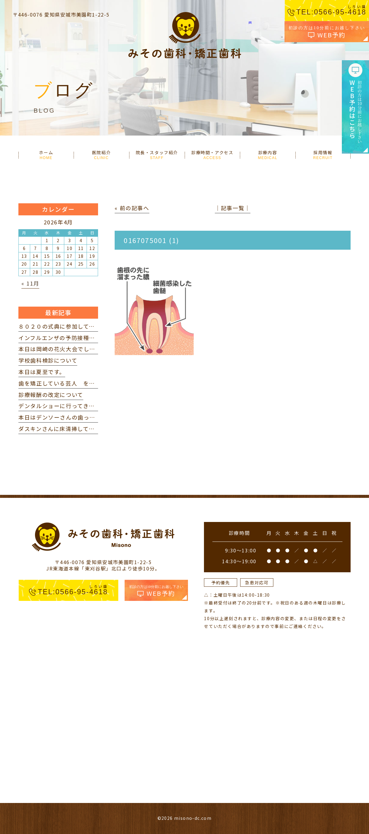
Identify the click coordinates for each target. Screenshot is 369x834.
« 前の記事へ (132, 208)
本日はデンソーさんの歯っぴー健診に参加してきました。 (95, 417)
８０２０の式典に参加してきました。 (68, 326)
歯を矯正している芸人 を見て (59, 383)
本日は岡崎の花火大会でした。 (59, 349)
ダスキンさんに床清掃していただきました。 (77, 429)
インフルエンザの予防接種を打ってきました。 (80, 338)
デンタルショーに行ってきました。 (65, 406)
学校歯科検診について (47, 360)
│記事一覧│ (232, 208)
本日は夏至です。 (41, 372)
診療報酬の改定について (50, 394)
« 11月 (30, 283)
